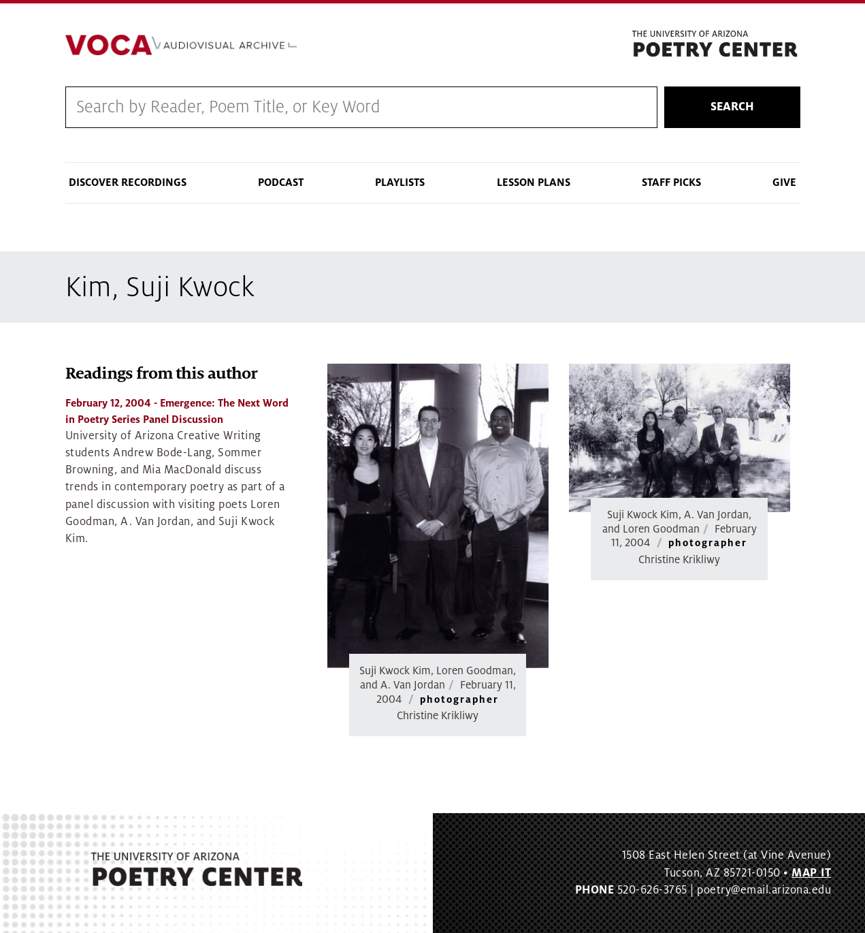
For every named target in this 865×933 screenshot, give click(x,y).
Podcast (281, 182)
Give (784, 182)
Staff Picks (671, 182)
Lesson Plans (533, 182)
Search (732, 107)
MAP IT (811, 873)
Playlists (400, 182)
